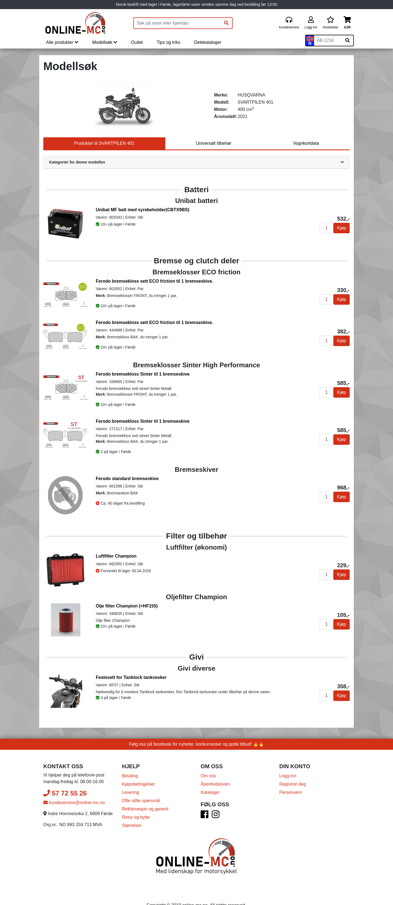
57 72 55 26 (65, 793)
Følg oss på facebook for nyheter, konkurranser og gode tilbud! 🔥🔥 (196, 744)
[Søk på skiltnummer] (347, 40)
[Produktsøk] (177, 23)
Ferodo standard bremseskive (127, 478)
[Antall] (326, 228)
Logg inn (287, 775)
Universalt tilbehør (214, 143)
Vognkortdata (306, 143)
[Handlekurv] (347, 23)
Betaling (130, 775)
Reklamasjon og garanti (145, 809)
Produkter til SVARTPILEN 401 (104, 143)
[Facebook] (204, 816)
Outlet (137, 42)
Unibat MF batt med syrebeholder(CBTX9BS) (142, 209)
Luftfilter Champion (116, 556)
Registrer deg (292, 784)
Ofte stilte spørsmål (141, 800)
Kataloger (210, 792)
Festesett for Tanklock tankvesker (131, 677)
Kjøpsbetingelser (138, 784)
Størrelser (131, 825)
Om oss (208, 775)
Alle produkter (62, 42)
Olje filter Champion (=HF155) (127, 606)
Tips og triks (168, 42)
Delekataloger (207, 42)
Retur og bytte (136, 817)
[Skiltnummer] (328, 40)
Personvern (290, 792)
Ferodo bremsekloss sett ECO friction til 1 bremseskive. (154, 281)
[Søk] (226, 23)
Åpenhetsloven (215, 784)
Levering (130, 792)
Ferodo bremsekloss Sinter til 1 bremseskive (143, 374)
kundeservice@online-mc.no (74, 802)
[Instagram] (215, 816)
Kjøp (341, 228)
